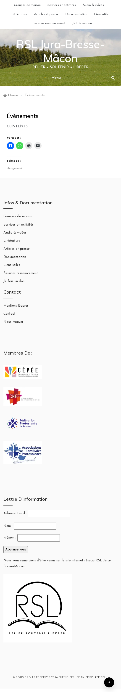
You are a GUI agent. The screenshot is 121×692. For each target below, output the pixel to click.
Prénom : (9, 537)
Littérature (19, 14)
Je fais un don (82, 23)
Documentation (76, 14)
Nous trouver (13, 322)
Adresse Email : (36, 513)
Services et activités (61, 5)
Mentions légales (16, 306)
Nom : (8, 526)
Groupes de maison (27, 5)
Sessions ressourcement (49, 23)
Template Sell (96, 677)
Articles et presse (46, 14)
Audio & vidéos (93, 5)
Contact (9, 314)
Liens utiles (102, 14)
